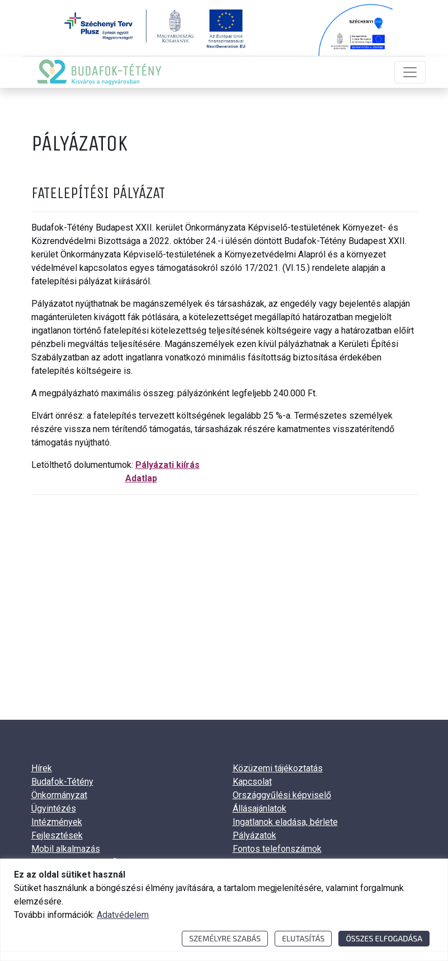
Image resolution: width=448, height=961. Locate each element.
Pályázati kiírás (167, 465)
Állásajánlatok (259, 808)
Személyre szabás (225, 938)
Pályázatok (254, 835)
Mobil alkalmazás (65, 848)
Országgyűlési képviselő (282, 795)
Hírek (41, 768)
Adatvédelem (123, 915)
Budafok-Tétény (62, 781)
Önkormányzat (59, 795)
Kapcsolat (252, 781)
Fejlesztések (57, 835)
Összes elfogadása (384, 938)
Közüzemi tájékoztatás (278, 768)
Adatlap (141, 478)
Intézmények (56, 822)
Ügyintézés (53, 808)
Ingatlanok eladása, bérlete (285, 822)
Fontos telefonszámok (277, 848)
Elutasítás (303, 938)
